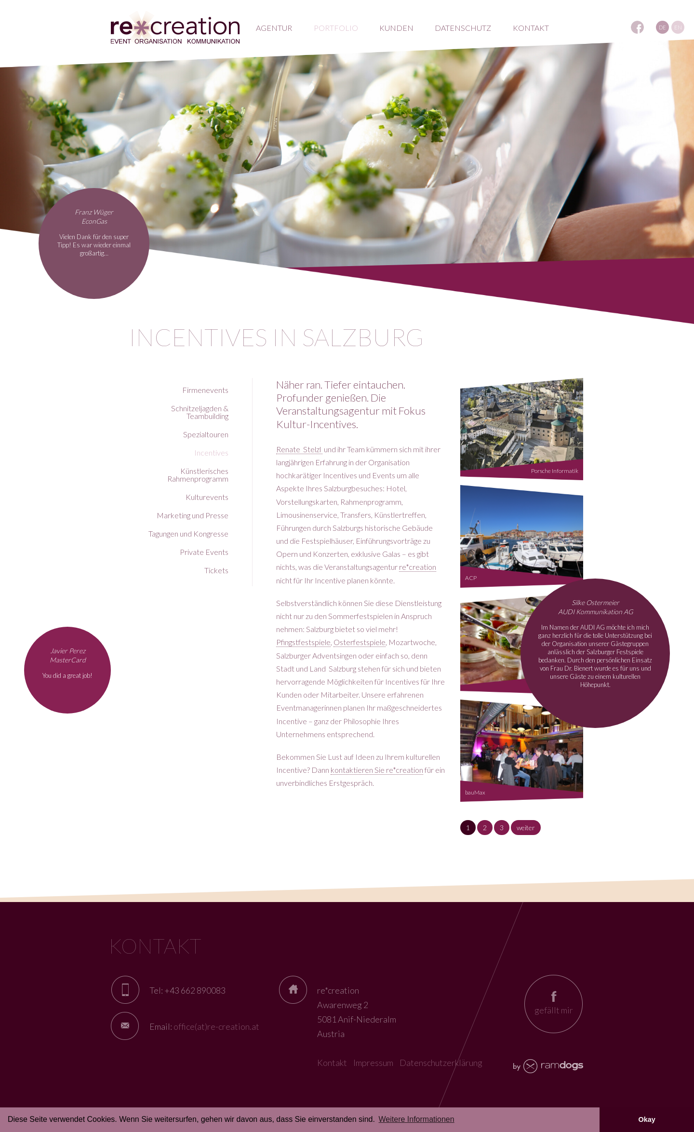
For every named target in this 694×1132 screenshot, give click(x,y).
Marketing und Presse (192, 515)
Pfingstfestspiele (303, 642)
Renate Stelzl (299, 449)
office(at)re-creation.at (216, 1026)
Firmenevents (205, 389)
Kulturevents (207, 496)
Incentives (211, 452)
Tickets (216, 570)
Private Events (204, 551)
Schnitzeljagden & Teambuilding (199, 412)
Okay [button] (646, 1119)
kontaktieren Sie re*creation (377, 769)
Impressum (373, 1062)
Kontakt (332, 1062)
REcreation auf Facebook (637, 27)
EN (678, 27)
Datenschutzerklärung (441, 1062)
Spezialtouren (205, 434)
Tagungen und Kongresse (188, 533)
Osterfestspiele (360, 642)
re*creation (417, 566)
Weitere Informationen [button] (416, 1119)
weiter (526, 827)
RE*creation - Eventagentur (175, 27)
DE (662, 27)
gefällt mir (553, 1010)
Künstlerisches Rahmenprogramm (197, 474)
